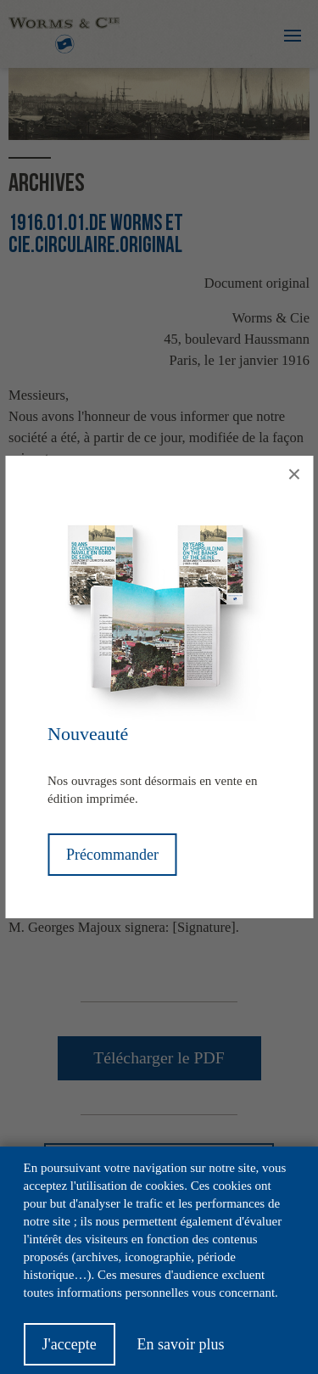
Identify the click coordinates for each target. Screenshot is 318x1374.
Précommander (112, 854)
